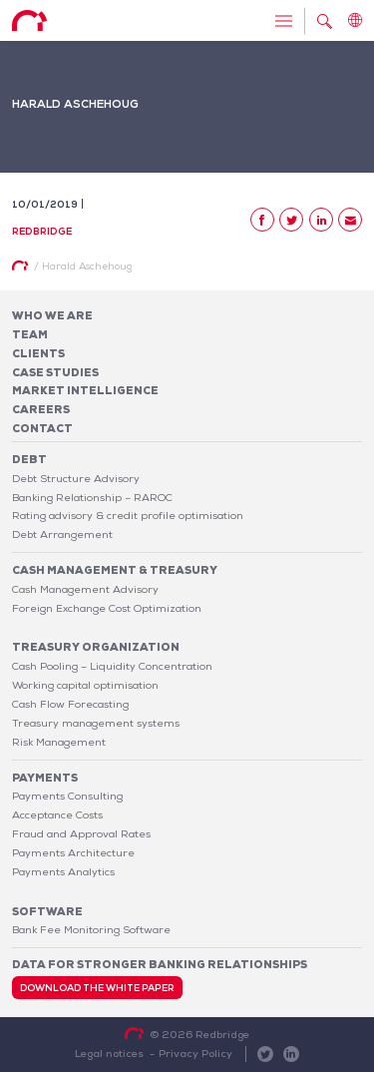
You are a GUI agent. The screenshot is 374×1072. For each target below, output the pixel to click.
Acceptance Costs (57, 814)
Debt (29, 459)
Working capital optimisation (85, 685)
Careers (41, 409)
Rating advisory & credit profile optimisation (127, 515)
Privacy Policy (195, 1053)
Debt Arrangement (62, 534)
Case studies (55, 372)
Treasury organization (96, 647)
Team (30, 334)
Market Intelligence (85, 390)
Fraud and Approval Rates (81, 833)
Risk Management (59, 742)
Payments (45, 778)
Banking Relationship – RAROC (92, 497)
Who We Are (52, 315)
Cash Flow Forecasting (70, 704)
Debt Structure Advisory (76, 478)
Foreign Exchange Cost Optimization (106, 608)
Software (47, 911)
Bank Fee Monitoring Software (91, 929)
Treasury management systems (96, 723)
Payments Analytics (63, 871)
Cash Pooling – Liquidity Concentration (112, 666)
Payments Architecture (73, 852)
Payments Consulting (67, 796)
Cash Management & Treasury (114, 570)
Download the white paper (97, 988)
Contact (42, 428)
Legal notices (109, 1053)
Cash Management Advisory (85, 589)
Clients (38, 353)
